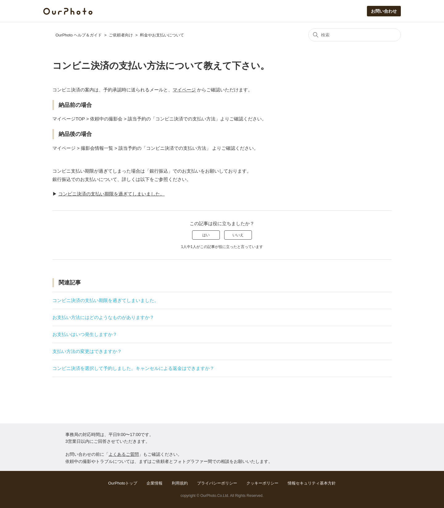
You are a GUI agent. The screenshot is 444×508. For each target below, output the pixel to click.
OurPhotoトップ (123, 483)
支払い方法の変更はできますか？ (87, 351)
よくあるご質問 (124, 454)
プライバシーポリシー (217, 483)
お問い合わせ (384, 11)
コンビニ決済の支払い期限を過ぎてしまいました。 (111, 193)
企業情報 (154, 483)
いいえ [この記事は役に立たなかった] (238, 235)
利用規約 (180, 483)
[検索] (355, 35)
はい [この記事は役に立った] (206, 235)
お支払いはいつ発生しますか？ (84, 334)
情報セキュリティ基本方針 (312, 483)
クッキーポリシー (262, 483)
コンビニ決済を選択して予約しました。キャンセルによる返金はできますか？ (133, 368)
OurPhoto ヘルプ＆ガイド (79, 35)
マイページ (184, 89)
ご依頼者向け (121, 35)
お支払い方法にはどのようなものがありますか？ (103, 317)
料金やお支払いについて (162, 35)
